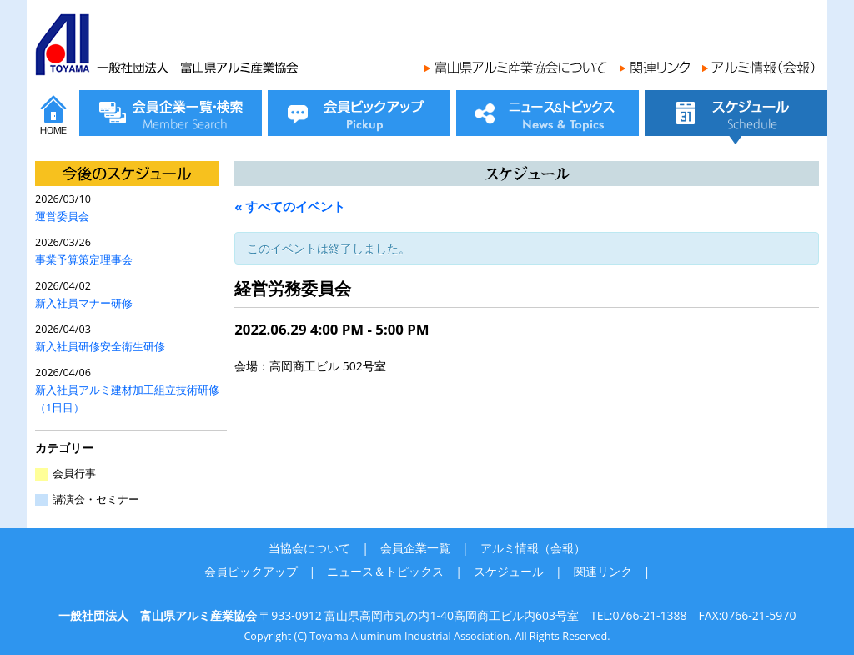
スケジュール (509, 571)
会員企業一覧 (415, 548)
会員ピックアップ (251, 571)
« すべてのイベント (289, 206)
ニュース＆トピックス (385, 571)
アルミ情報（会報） (532, 548)
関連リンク (603, 571)
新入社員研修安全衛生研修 (100, 347)
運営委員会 (62, 216)
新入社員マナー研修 (84, 303)
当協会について (309, 548)
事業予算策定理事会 (84, 260)
